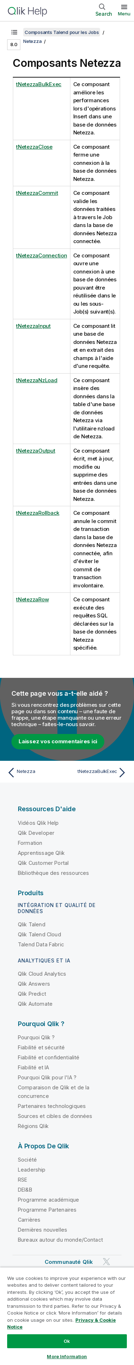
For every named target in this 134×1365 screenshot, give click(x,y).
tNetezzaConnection (41, 255)
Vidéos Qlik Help (38, 823)
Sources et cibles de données (55, 1116)
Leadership (32, 1170)
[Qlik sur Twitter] (106, 1261)
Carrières (29, 1220)
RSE (22, 1180)
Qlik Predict (32, 994)
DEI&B (25, 1190)
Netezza (32, 41)
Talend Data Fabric (41, 944)
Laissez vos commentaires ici (58, 741)
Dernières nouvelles (42, 1230)
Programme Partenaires (47, 1210)
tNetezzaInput (33, 325)
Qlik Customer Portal (43, 863)
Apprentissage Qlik (41, 853)
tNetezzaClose (34, 146)
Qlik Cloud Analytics (42, 974)
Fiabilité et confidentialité (48, 1057)
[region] (67, 1316)
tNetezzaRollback (37, 512)
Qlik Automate (35, 1004)
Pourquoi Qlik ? (36, 1037)
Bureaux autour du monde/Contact (60, 1240)
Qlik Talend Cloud (39, 934)
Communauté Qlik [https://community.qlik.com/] (69, 1261)
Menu (124, 13)
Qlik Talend (31, 924)
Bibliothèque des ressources (53, 873)
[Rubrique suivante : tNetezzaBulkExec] (98, 772)
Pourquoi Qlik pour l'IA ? (47, 1077)
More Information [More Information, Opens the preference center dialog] (67, 1356)
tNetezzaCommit (37, 192)
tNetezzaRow (32, 599)
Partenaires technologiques (52, 1106)
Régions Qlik (33, 1126)
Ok (67, 1341)
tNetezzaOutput (35, 450)
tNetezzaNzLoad (37, 380)
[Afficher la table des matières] (14, 32)
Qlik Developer (36, 833)
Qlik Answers (34, 984)
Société (27, 1160)
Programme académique (48, 1200)
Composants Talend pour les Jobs (62, 32)
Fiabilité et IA (33, 1067)
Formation (30, 843)
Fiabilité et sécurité (41, 1047)
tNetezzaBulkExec (38, 84)
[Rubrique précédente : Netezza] (35, 772)
